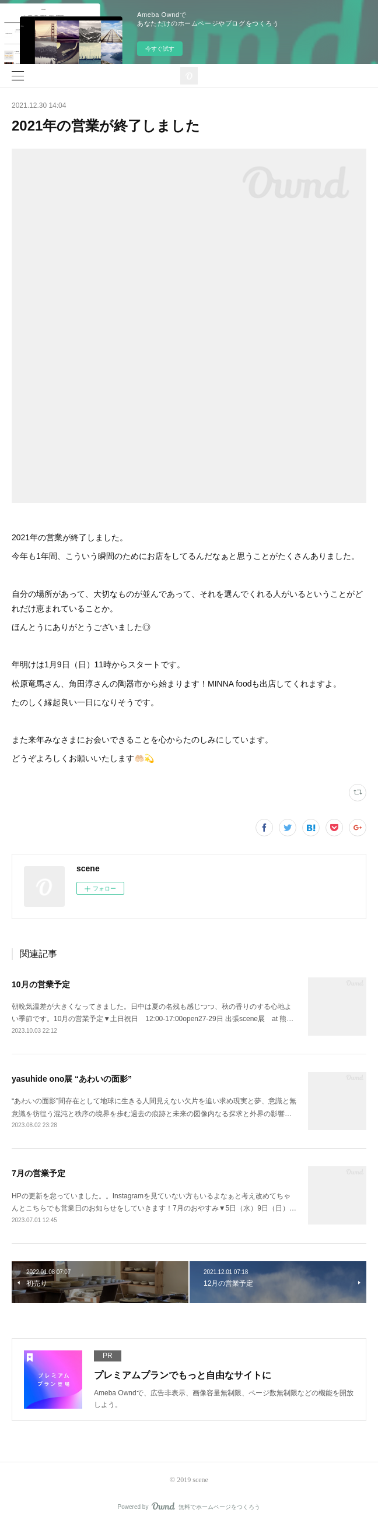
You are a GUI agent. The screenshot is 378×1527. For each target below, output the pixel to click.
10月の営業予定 (41, 984)
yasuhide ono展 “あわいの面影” (72, 1078)
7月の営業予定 (38, 1173)
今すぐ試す (159, 48)
